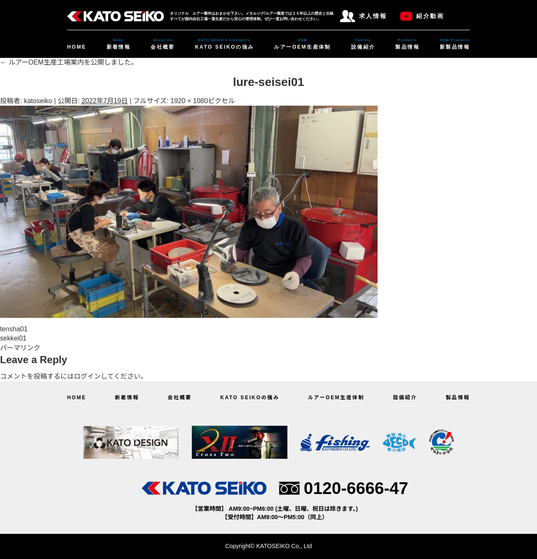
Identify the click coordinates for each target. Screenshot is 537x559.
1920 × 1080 (189, 100)
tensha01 (14, 329)
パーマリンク (20, 347)
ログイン (87, 376)
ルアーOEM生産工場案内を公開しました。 (69, 62)
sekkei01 (13, 338)
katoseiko (38, 100)
